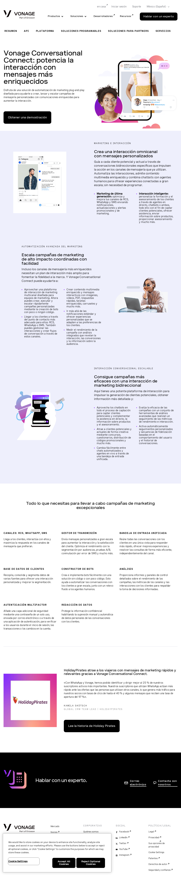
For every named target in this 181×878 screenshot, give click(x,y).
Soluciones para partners (128, 31)
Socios (54, 832)
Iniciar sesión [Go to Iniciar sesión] (118, 6)
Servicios (163, 31)
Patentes (153, 858)
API (26, 31)
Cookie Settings (156, 852)
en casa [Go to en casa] (101, 6)
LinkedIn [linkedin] (123, 837)
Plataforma (45, 31)
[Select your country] (157, 7)
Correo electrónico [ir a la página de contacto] (138, 783)
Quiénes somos (90, 831)
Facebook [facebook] (124, 831)
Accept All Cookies (64, 863)
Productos (54, 16)
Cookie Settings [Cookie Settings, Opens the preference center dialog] (18, 861)
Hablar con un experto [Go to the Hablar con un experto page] (158, 16)
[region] (57, 852)
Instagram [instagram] (124, 855)
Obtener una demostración (27, 117)
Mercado (55, 826)
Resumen (10, 31)
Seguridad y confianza (159, 870)
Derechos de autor (157, 864)
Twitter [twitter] (122, 843)
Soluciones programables (81, 31)
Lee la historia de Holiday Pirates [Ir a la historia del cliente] (91, 726)
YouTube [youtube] (123, 849)
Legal (151, 831)
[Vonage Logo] (19, 14)
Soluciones (76, 16)
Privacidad (153, 837)
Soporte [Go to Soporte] (136, 6)
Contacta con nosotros (167, 783)
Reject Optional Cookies (90, 863)
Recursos (125, 16)
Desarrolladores (103, 16)
